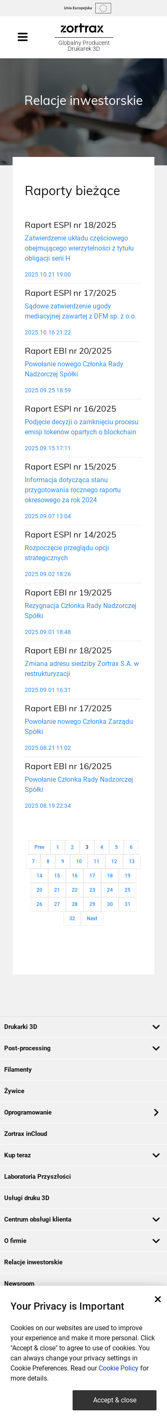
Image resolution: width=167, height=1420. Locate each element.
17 (92, 876)
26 (39, 904)
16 (75, 876)
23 (92, 890)
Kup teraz (82, 1155)
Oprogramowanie (81, 1112)
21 (57, 890)
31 (127, 904)
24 (110, 890)
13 (132, 861)
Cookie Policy (118, 1368)
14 (39, 876)
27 (57, 904)
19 (127, 876)
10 (79, 861)
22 (75, 890)
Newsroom (19, 1283)
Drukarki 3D (82, 1027)
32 (72, 918)
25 (127, 890)
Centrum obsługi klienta (82, 1219)
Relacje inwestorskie (33, 1262)
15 (57, 876)
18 (110, 876)
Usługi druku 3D (27, 1198)
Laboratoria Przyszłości (37, 1176)
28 (75, 904)
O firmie (82, 1241)
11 (96, 861)
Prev (39, 847)
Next (92, 918)
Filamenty (18, 1069)
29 (92, 904)
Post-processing (82, 1048)
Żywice (14, 1091)
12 (114, 861)
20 (39, 890)
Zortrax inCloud (25, 1134)
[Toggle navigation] (31, 37)
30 (110, 904)
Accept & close (114, 1400)
